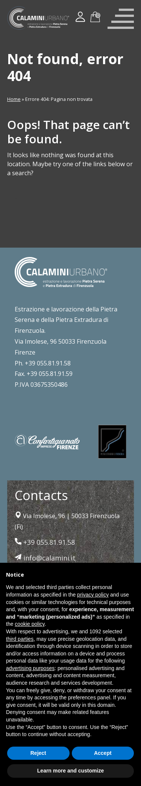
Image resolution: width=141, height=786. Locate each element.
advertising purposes (30, 668)
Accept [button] (103, 753)
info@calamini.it (45, 557)
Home (14, 99)
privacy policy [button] (93, 595)
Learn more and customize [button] (70, 771)
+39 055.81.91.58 (45, 542)
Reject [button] (38, 753)
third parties (19, 639)
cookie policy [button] (29, 624)
